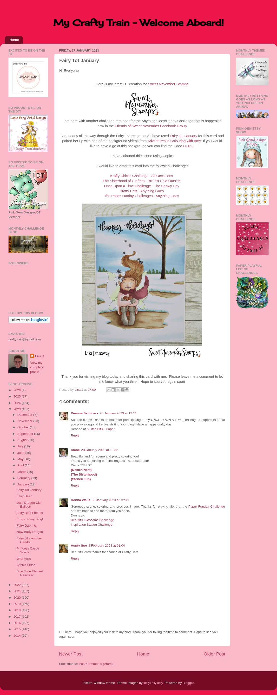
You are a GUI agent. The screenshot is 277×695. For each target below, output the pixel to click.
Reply (75, 435)
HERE (188, 146)
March (22, 472)
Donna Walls (80, 500)
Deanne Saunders (84, 413)
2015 (17, 629)
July (20, 446)
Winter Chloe (26, 565)
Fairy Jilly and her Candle (29, 540)
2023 (17, 409)
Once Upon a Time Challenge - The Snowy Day (141, 186)
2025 (17, 396)
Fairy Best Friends (30, 513)
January (23, 484)
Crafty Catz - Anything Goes (141, 191)
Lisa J (39, 356)
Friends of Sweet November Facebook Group (151, 126)
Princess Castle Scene (28, 550)
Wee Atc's (24, 559)
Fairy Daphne (26, 525)
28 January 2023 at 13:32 (99, 450)
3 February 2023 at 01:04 (106, 545)
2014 (17, 635)
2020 (17, 597)
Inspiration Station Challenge (91, 524)
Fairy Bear (24, 496)
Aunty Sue (79, 545)
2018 (17, 610)
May (20, 459)
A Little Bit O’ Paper (100, 429)
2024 (17, 403)
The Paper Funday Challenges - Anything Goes (141, 196)
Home (14, 40)
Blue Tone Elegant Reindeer (30, 573)
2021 (17, 591)
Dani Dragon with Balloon (29, 504)
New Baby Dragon (30, 532)
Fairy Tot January (183, 136)
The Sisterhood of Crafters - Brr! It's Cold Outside (142, 181)
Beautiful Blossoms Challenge (92, 520)
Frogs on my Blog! (30, 519)
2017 (17, 616)
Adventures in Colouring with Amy (174, 141)
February (24, 478)
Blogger (188, 683)
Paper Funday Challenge (206, 506)
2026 (17, 390)
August (22, 440)
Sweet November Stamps (168, 84)
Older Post (214, 653)
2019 (17, 604)
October (23, 427)
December (25, 415)
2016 (17, 623)
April (21, 465)
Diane (75, 450)
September (25, 434)
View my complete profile (36, 367)
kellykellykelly (153, 683)
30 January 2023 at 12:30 (110, 500)
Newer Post (71, 653)
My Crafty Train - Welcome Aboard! (138, 22)
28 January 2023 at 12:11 (118, 413)
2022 (17, 585)
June (21, 453)
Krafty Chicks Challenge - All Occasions (141, 176)
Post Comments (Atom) (96, 664)
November (25, 421)
